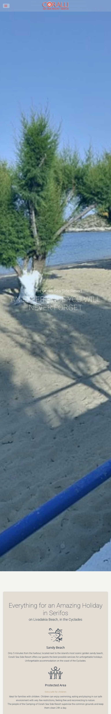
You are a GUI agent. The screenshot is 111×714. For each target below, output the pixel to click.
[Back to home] (55, 6)
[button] (6, 6)
